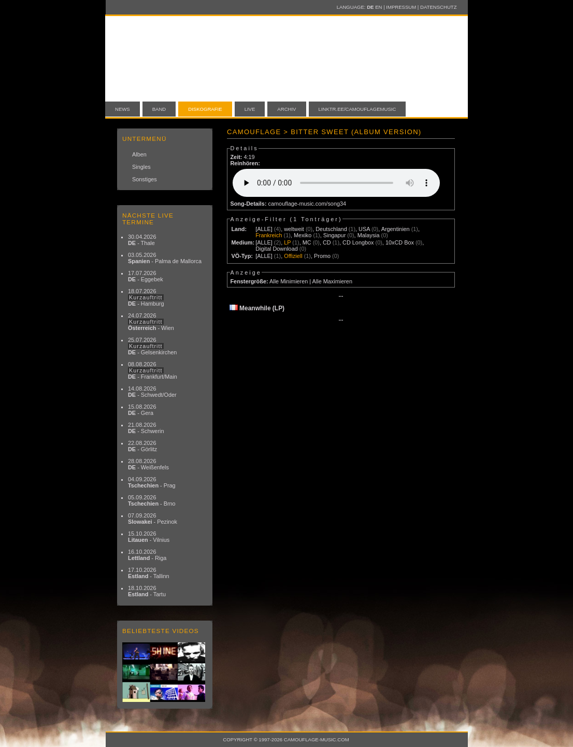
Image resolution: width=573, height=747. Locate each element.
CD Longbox (358, 242)
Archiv (286, 109)
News (122, 109)
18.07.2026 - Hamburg (146, 297)
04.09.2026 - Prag (152, 482)
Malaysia (368, 235)
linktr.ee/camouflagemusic (357, 109)
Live (250, 109)
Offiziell (293, 256)
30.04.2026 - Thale (142, 240)
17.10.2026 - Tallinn (148, 573)
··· (340, 296)
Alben (139, 154)
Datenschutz (438, 7)
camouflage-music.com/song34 (307, 203)
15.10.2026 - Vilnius (148, 536)
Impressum (401, 7)
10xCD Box (399, 242)
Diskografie (205, 109)
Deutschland (331, 229)
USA (364, 229)
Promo (322, 256)
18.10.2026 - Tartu (147, 591)
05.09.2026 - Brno (152, 500)
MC (307, 242)
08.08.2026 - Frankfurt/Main (152, 370)
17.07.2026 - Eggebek (145, 276)
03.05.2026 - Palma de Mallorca (165, 258)
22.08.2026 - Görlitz (142, 446)
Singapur (334, 235)
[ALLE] (264, 229)
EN (378, 7)
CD (327, 242)
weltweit (294, 229)
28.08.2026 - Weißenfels (148, 464)
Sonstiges (144, 179)
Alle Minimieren (288, 281)
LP (287, 242)
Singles (141, 167)
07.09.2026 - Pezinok (152, 518)
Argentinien (395, 229)
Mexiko (302, 235)
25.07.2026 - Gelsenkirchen (152, 346)
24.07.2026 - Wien (151, 321)
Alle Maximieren (332, 281)
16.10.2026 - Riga (147, 555)
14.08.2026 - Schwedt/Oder (152, 391)
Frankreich (268, 235)
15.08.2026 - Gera (142, 410)
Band (159, 109)
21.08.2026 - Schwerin (146, 428)
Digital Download (276, 249)
